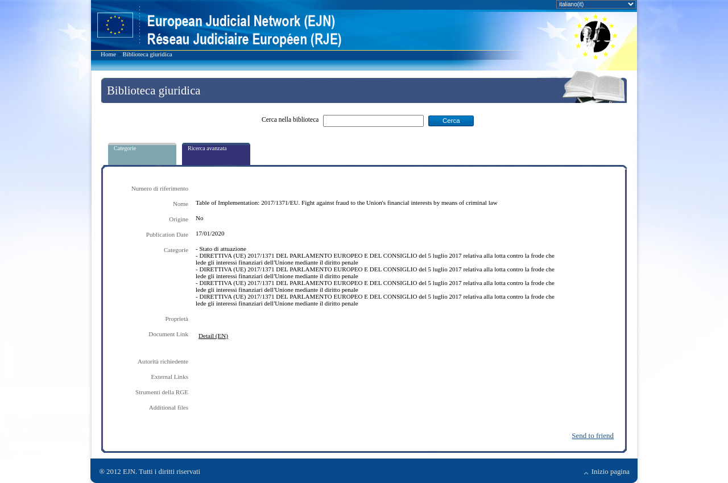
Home (108, 54)
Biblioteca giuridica (147, 54)
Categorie (125, 148)
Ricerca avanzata (207, 148)
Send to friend (593, 435)
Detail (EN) (213, 335)
